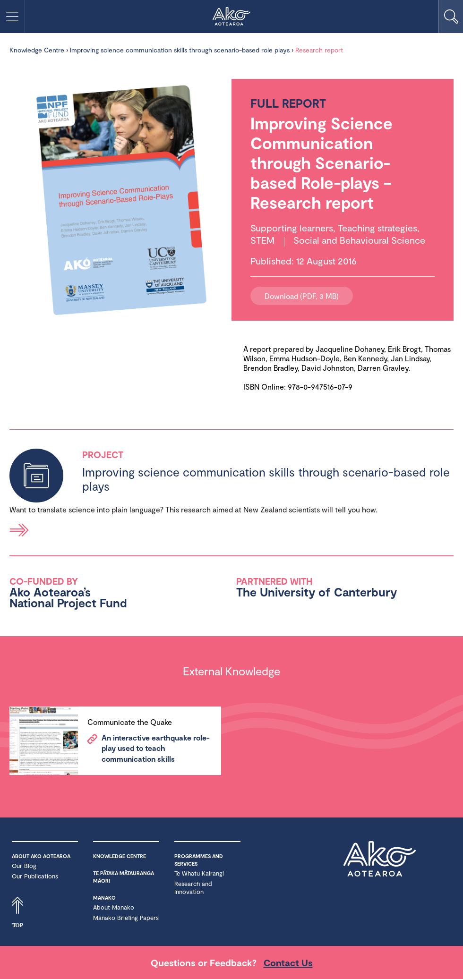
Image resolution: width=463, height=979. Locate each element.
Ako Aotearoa (379, 864)
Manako (104, 897)
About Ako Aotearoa (41, 856)
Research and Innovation (193, 887)
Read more (19, 530)
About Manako (113, 907)
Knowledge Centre (36, 50)
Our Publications (35, 876)
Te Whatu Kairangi (199, 873)
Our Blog (24, 865)
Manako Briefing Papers (126, 917)
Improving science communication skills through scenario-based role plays (180, 50)
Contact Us (288, 962)
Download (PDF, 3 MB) (302, 295)
